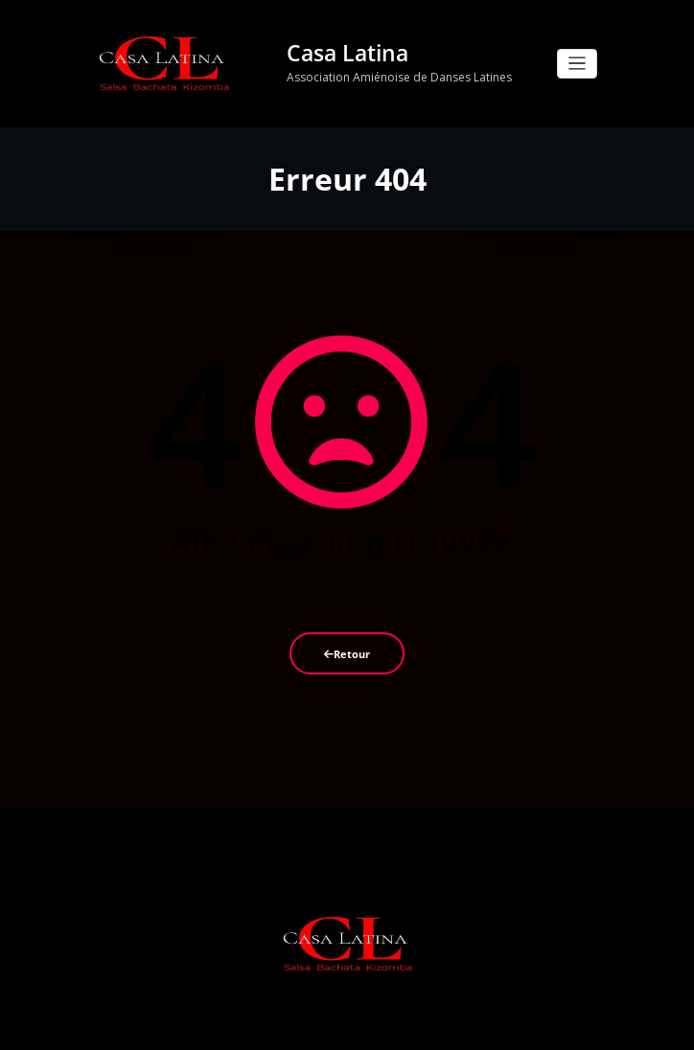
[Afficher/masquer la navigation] (577, 64)
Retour (347, 654)
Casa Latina (347, 53)
